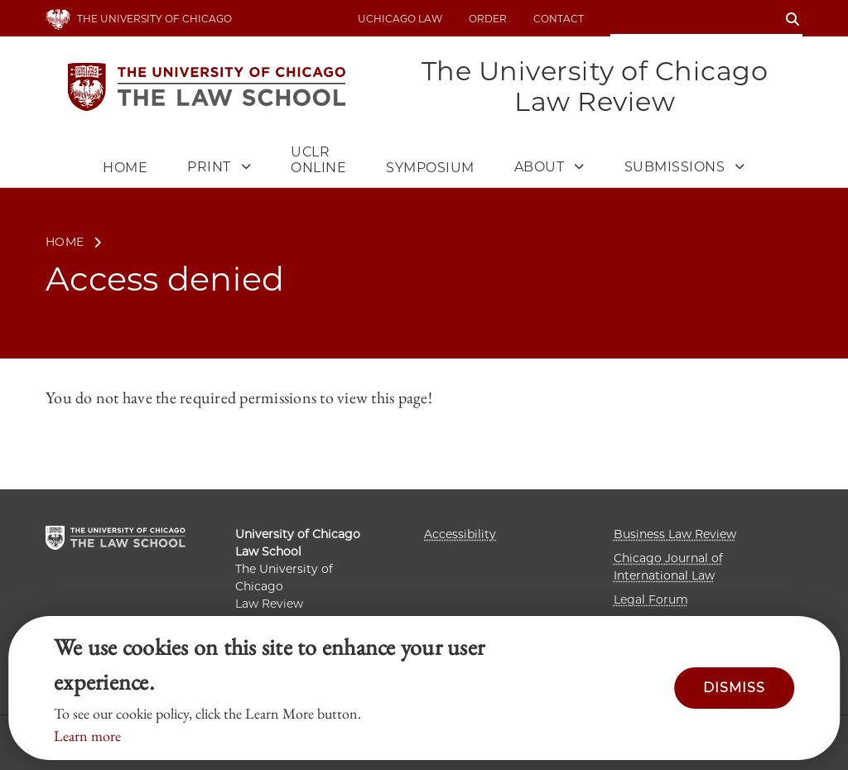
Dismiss (734, 687)
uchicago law (400, 18)
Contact (558, 18)
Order (488, 18)
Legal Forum (651, 599)
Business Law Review (675, 534)
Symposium (430, 168)
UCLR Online (318, 160)
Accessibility (460, 534)
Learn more (87, 735)
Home (125, 168)
